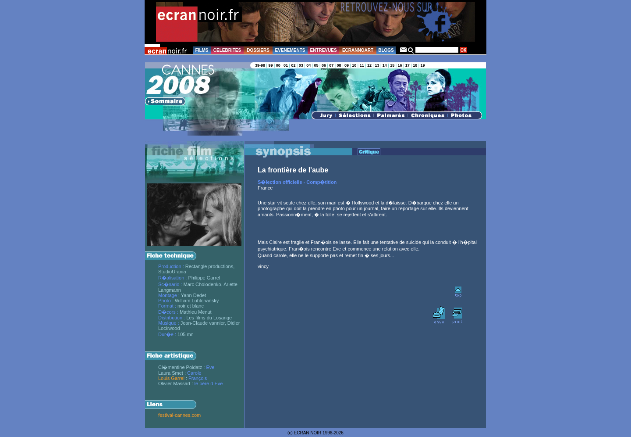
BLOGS (386, 50)
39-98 (260, 65)
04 (308, 65)
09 (346, 65)
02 (293, 65)
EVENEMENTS (290, 50)
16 (399, 65)
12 (369, 65)
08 (339, 65)
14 (385, 65)
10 (354, 65)
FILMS (202, 50)
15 (392, 65)
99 (270, 65)
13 (377, 65)
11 (362, 65)
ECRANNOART (357, 50)
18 (415, 65)
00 (278, 65)
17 (407, 65)
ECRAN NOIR (308, 432)
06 (324, 65)
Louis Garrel (171, 378)
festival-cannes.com (179, 415)
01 (286, 65)
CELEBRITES (227, 50)
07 (331, 65)
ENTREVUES (323, 50)
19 (423, 65)
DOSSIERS (258, 50)
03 (301, 65)
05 (316, 65)
